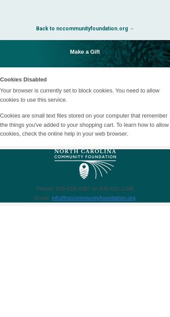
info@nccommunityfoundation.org (94, 198)
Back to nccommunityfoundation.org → (85, 29)
